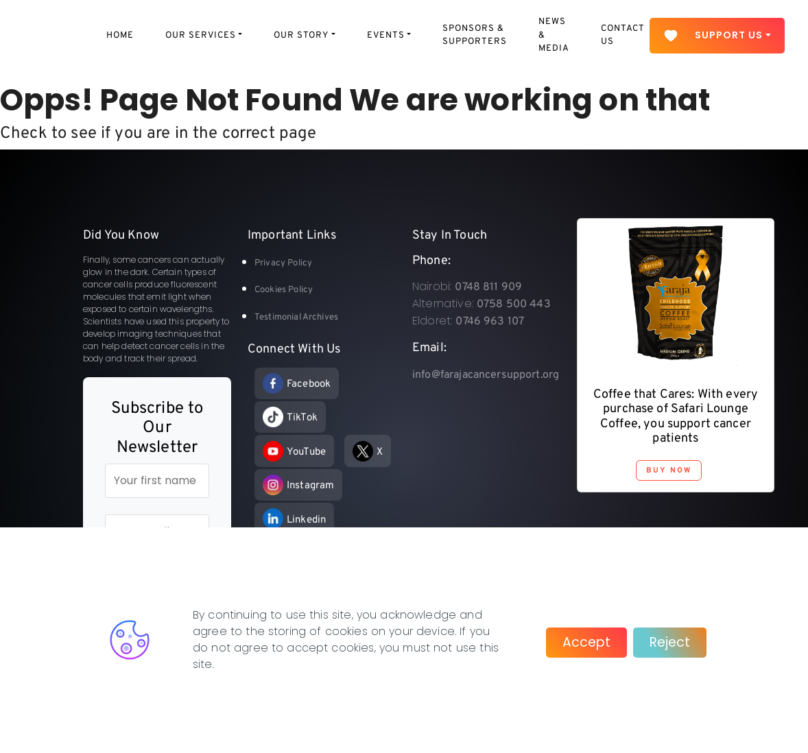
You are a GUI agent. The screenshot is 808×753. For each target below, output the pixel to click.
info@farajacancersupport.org (485, 375)
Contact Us (622, 35)
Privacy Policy (283, 263)
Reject (670, 642)
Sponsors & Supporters (474, 35)
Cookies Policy (283, 290)
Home (120, 35)
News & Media (553, 35)
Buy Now (668, 470)
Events (386, 35)
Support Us (713, 35)
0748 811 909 (488, 287)
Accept (586, 642)
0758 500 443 (514, 304)
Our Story (301, 35)
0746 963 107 (489, 321)
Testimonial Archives (296, 317)
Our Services (200, 35)
